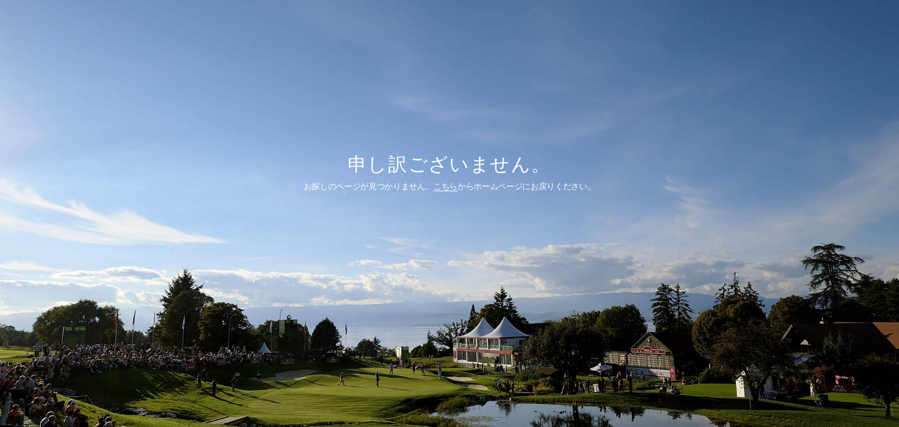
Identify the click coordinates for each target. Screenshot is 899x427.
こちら (445, 185)
